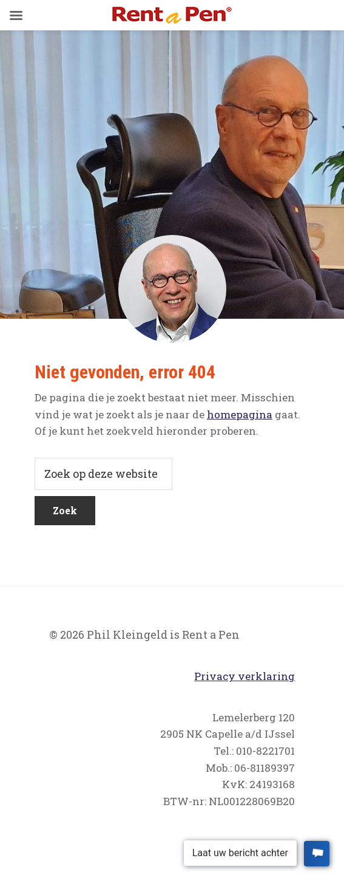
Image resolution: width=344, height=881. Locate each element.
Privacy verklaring (244, 676)
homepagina (239, 414)
